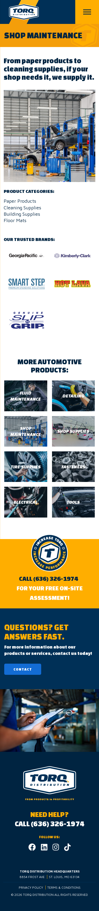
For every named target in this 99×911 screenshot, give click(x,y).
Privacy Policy (31, 887)
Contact (22, 669)
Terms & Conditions (64, 887)
